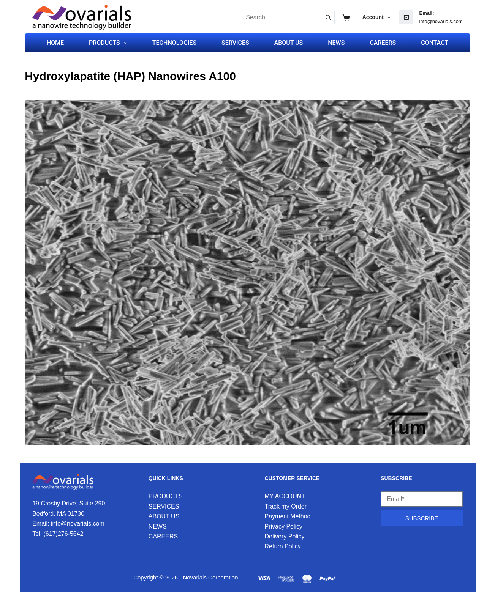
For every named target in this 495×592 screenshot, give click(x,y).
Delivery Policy (285, 536)
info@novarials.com (440, 21)
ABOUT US (288, 42)
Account (378, 17)
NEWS (336, 42)
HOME (55, 42)
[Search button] (328, 17)
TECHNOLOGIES (174, 42)
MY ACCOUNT (285, 496)
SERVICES (235, 42)
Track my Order (286, 506)
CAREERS (383, 42)
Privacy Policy (284, 526)
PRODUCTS (109, 42)
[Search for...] (280, 17)
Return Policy (283, 546)
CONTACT (434, 42)
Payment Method (288, 516)
